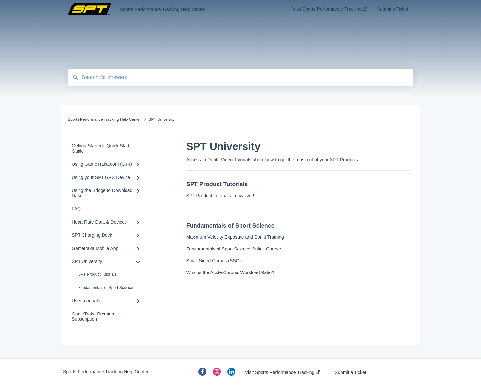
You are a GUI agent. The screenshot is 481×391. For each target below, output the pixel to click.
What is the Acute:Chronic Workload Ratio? (230, 272)
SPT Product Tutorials (97, 274)
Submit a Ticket (350, 372)
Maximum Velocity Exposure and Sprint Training (235, 237)
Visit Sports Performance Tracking (282, 372)
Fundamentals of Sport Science (105, 287)
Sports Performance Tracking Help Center (162, 9)
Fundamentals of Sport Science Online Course (233, 248)
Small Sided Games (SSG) (213, 260)
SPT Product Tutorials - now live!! (220, 195)
